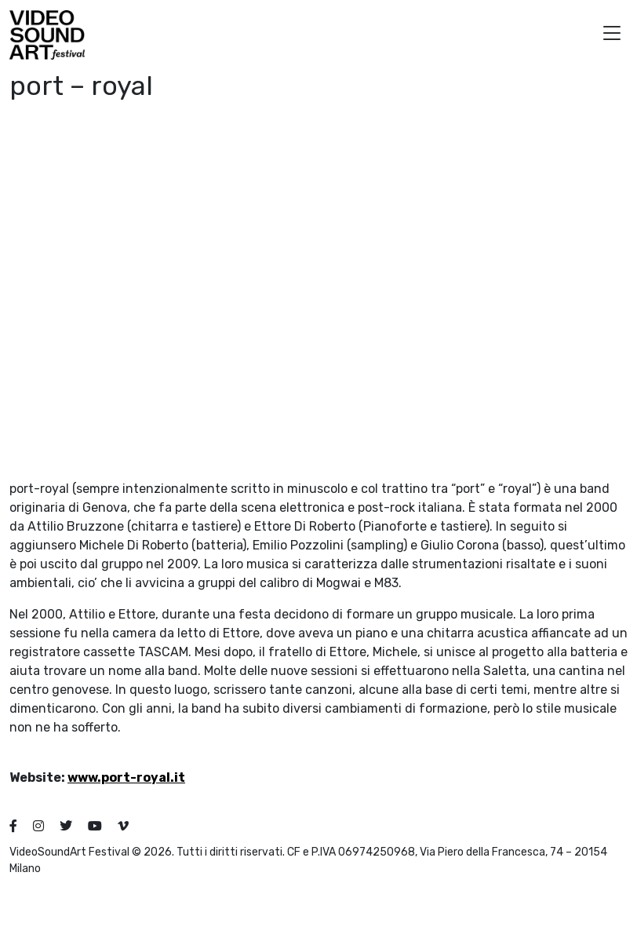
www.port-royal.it (126, 777)
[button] (612, 35)
